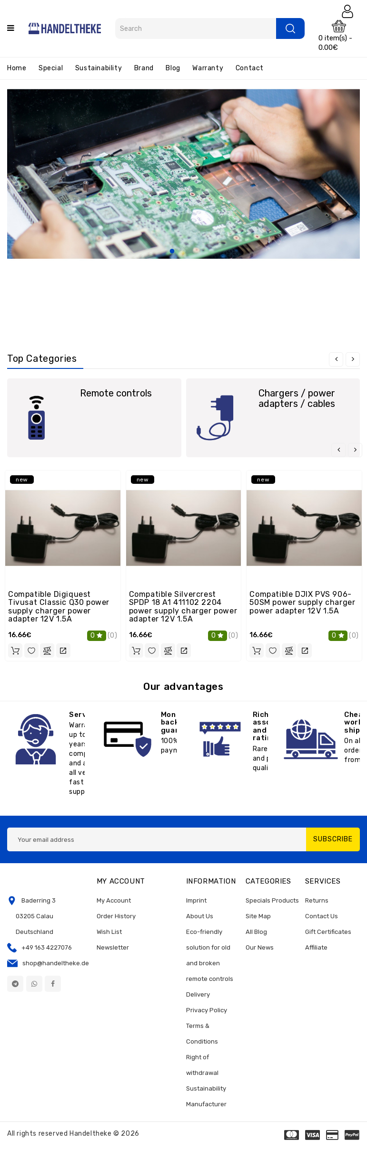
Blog (173, 68)
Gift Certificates (328, 931)
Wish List (109, 931)
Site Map (258, 916)
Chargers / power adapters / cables (296, 398)
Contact (250, 68)
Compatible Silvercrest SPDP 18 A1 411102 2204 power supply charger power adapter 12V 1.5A (183, 607)
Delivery (198, 994)
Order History (116, 916)
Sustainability (98, 68)
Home (16, 68)
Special (51, 68)
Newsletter (113, 947)
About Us (199, 916)
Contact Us (321, 916)
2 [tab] (183, 251)
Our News (260, 947)
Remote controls (116, 393)
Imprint (196, 900)
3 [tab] (195, 251)
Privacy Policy (206, 1010)
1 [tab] (172, 251)
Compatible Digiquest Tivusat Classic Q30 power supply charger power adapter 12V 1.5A (58, 607)
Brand (144, 68)
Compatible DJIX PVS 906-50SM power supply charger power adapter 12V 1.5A (302, 602)
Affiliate (316, 947)
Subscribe (333, 839)
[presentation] (336, 359)
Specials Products (272, 900)
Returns (316, 900)
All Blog (256, 931)
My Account (114, 900)
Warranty (207, 68)
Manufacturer (206, 1104)
